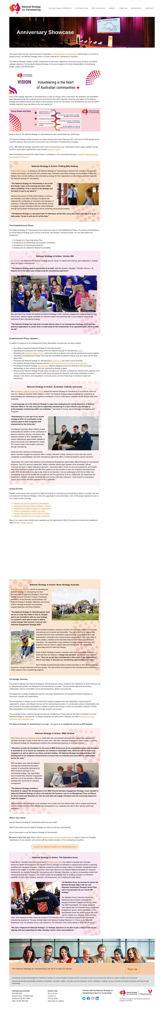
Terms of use (52, 993)
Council (80, 351)
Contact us (52, 996)
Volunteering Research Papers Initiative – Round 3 (32, 506)
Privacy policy (53, 998)
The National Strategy (60, 8)
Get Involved (98, 8)
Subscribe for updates (56, 1001)
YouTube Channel (26, 523)
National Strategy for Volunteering (64, 54)
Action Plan (82, 8)
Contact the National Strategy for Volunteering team (54, 847)
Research (136, 8)
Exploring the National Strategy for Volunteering (31, 503)
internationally (43, 366)
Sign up (132, 969)
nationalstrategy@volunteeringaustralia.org (58, 837)
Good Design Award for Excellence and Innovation (68, 363)
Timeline (123, 8)
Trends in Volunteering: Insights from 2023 (29, 511)
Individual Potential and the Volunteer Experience (31, 516)
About (112, 8)
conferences (56, 361)
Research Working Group (34, 353)
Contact (149, 8)
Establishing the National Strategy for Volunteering (32, 508)
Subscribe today (54, 149)
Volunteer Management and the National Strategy (31, 513)
